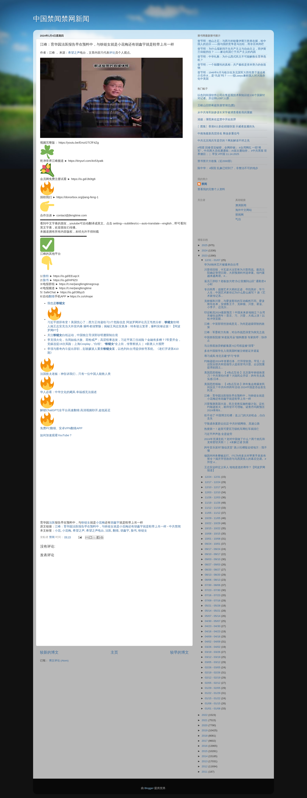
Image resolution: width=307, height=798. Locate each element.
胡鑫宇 (115, 522)
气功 (238, 219)
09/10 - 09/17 (213, 554)
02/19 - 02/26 (213, 672)
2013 (205, 761)
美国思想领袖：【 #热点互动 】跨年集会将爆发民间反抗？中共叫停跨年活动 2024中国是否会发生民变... (235, 387)
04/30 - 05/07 (213, 621)
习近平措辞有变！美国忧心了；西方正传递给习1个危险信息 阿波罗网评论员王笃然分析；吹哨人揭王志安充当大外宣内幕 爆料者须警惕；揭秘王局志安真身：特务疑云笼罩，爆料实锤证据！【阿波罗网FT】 (113, 319)
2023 (205, 255)
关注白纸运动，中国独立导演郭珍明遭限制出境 (82, 335)
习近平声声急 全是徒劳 (218, 434)
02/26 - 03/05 (213, 667)
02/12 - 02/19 (213, 677)
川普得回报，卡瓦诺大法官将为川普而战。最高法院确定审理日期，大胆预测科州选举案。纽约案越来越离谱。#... (234, 272)
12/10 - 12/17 (213, 487)
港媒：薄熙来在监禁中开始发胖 (217, 119)
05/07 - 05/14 (213, 615)
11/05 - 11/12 (213, 512)
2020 (205, 725)
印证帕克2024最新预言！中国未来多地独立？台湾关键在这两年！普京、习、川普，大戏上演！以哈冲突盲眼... (234, 315)
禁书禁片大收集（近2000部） (216, 161)
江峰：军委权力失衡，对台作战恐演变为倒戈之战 (234, 332)
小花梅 (100, 522)
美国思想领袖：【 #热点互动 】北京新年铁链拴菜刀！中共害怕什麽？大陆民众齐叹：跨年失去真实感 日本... (234, 375)
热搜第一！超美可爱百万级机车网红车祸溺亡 (231, 428)
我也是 (56, 303)
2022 (205, 714)
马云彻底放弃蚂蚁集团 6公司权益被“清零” (229, 345)
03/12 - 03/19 (213, 657)
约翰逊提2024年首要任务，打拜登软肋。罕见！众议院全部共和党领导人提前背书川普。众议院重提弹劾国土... (234, 364)
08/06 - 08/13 (213, 579)
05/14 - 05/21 (213, 610)
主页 (114, 652)
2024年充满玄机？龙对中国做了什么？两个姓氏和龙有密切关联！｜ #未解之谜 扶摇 (234, 441)
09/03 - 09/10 (213, 559)
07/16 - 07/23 (213, 595)
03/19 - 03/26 (213, 651)
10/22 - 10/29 (213, 523)
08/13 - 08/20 (213, 574)
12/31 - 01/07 (213, 260)
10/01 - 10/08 (213, 538)
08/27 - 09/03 (213, 564)
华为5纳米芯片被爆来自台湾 (221, 264)
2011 (205, 771)
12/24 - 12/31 (213, 476)
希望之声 (74, 52)
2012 (205, 766)
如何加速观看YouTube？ (56, 435)
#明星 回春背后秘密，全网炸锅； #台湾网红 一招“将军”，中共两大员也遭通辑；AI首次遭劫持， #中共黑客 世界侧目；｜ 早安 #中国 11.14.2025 (232, 150)
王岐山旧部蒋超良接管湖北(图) (216, 105)
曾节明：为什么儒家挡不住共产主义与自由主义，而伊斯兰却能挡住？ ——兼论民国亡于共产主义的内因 (232, 50)
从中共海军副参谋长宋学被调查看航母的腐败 (225, 112)
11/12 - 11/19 (213, 507)
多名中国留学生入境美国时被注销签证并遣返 (231, 350)
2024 (205, 250)
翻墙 (52, 296)
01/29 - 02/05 (213, 687)
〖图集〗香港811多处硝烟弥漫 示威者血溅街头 (226, 126)
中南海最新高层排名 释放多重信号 (218, 133)
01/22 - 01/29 (213, 693)
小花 (58, 530)
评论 (112, 52)
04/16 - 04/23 (213, 631)
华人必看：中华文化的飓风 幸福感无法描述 (68, 392)
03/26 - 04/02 (213, 646)
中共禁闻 (175, 526)
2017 (205, 740)
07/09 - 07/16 (213, 600)
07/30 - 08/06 (213, 585)
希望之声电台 (95, 530)
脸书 (46, 280)
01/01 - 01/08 (213, 708)
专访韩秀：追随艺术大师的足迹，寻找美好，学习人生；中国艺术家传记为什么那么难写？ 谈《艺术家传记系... (234, 292)
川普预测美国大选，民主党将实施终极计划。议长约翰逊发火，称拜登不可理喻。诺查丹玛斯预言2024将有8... (234, 407)
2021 (205, 720)
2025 (205, 245)
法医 (52, 522)
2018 (205, 735)
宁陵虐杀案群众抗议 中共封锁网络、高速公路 (232, 423)
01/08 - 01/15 (213, 703)
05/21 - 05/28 (213, 605)
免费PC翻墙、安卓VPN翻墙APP (61, 428)
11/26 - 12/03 (213, 497)
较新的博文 (49, 652)
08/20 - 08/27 (213, 569)
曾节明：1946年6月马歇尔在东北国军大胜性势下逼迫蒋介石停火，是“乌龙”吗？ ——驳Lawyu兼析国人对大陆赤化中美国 (231, 75)
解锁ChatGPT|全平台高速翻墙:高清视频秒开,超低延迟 (75, 410)
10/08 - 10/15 (213, 533)
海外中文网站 (243, 210)
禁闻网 (239, 214)
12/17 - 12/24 (213, 482)
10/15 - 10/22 (213, 528)
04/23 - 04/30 (213, 626)
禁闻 (204, 184)
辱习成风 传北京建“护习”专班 (222, 355)
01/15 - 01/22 (213, 698)
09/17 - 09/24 (213, 549)
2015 (205, 751)
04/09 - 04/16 (213, 636)
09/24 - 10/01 (213, 543)
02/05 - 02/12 (213, 682)
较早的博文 (179, 652)
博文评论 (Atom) (59, 660)
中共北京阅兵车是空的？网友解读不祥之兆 (224, 140)
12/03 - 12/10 (213, 492)
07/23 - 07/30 (213, 590)
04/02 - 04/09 (213, 641)
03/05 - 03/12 (213, 662)
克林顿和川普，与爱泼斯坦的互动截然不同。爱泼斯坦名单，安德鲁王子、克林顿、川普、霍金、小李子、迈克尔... (234, 304)
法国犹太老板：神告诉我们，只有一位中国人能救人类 (75, 373)
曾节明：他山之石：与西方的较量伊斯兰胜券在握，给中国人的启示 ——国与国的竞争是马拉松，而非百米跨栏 (232, 43)
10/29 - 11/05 (213, 518)
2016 (205, 745)
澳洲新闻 (240, 205)
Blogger (149, 788)
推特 (46, 276)
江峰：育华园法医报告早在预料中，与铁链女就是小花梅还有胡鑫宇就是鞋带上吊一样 (110, 526)
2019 (205, 730)
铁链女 (85, 522)
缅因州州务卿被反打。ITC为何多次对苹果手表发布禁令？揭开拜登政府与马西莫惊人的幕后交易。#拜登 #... (235, 458)
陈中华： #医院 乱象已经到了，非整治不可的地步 (228, 168)
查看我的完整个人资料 (211, 189)
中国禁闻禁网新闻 (61, 19)
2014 (205, 756)
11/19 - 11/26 (213, 502)
